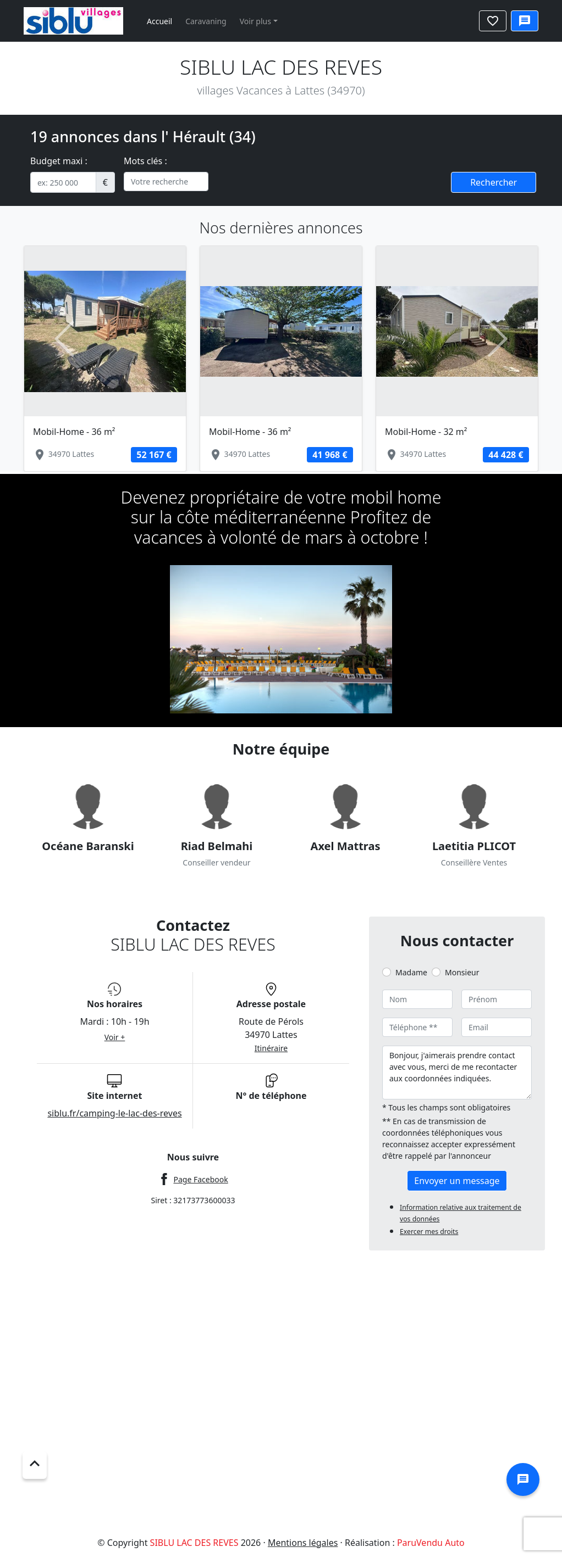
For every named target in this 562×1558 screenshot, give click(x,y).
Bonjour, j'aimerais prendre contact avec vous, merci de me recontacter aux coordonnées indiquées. (457, 1072)
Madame (411, 972)
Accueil (159, 21)
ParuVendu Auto (431, 1543)
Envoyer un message (456, 1181)
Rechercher (493, 182)
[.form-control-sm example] (63, 182)
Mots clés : (145, 161)
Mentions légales (303, 1543)
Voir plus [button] (255, 21)
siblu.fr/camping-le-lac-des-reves (114, 1113)
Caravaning (206, 21)
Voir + (114, 1037)
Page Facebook (200, 1179)
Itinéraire (271, 1048)
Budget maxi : (58, 161)
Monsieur (462, 972)
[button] (64, 339)
